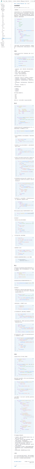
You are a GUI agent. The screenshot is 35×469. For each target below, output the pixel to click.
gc (2, 29)
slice (2, 17)
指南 (4, 1)
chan (3, 21)
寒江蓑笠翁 (16, 7)
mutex (3, 33)
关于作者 (32, 1)
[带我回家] (2, 1)
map (2, 18)
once (3, 34)
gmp (2, 26)
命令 (7, 1)
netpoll (3, 41)
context (3, 38)
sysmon (3, 30)
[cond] (24, 465)
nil (2, 12)
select (3, 22)
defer (3, 13)
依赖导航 (18, 1)
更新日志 (10, 1)
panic (3, 14)
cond (3, 37)
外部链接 (14, 1)
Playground (23, 1)
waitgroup (3, 35)
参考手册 (27, 1)
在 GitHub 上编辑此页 (17, 461)
